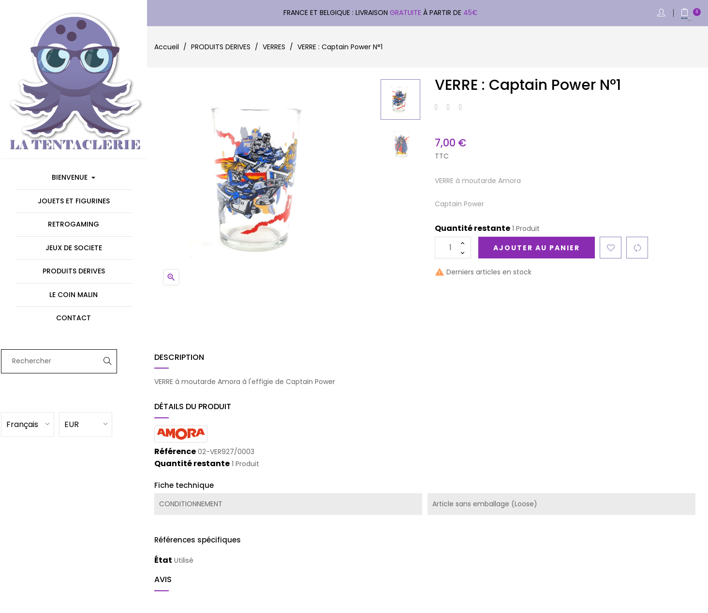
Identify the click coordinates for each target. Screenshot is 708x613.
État (163, 560)
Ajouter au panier (536, 248)
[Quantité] (453, 247)
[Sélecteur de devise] (99, 423)
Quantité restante (472, 228)
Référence (175, 451)
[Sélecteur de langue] (41, 423)
